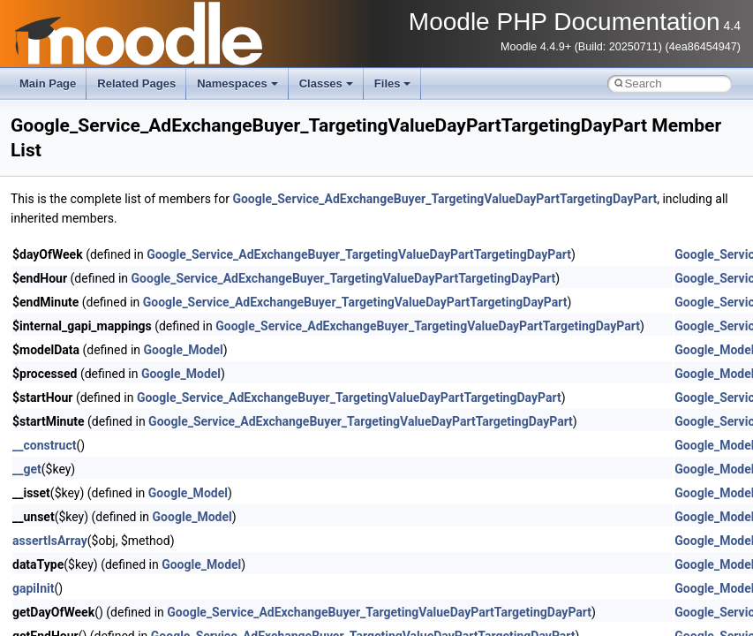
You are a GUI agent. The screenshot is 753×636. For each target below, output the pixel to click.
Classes (326, 83)
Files (392, 83)
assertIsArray (49, 541)
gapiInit (33, 588)
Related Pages (136, 83)
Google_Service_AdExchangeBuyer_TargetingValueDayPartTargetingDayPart (444, 199)
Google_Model (183, 350)
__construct (44, 445)
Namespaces (237, 83)
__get (26, 469)
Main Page (47, 83)
